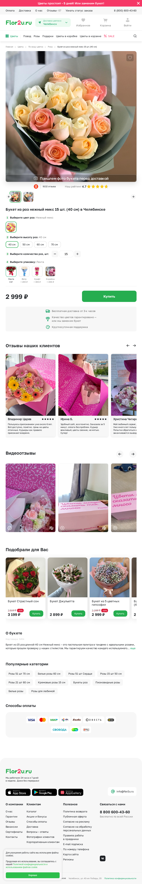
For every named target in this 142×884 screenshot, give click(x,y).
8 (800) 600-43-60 (125, 10)
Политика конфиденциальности (120, 878)
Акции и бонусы (37, 816)
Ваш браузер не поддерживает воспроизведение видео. (30, 498)
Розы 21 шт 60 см (19, 682)
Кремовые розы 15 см (51, 682)
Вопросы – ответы (38, 831)
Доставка (25, 10)
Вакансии (12, 826)
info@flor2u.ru (122, 791)
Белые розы (16, 691)
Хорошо (32, 875)
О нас (39, 10)
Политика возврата (75, 811)
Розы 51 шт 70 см (19, 673)
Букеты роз (80, 682)
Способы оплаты (37, 821)
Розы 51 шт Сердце (80, 673)
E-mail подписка (73, 844)
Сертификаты (14, 831)
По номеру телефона (76, 849)
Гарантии (11, 816)
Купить (109, 296)
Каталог (31, 811)
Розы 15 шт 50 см (111, 673)
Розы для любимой (43, 691)
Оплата (10, 10)
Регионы (68, 859)
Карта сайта (70, 854)
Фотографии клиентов (40, 836)
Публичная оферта (75, 816)
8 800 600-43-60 (115, 812)
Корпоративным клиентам (43, 841)
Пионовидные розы (107, 682)
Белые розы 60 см (49, 673)
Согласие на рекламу (76, 821)
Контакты (12, 836)
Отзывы (54, 10)
